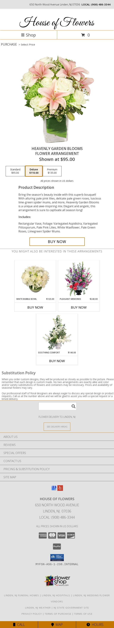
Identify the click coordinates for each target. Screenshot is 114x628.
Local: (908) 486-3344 (57, 517)
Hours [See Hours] (94, 624)
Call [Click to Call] (19, 624)
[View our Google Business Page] (54, 490)
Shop (28, 35)
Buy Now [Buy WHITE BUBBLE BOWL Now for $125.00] (35, 307)
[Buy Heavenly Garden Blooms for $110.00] (57, 241)
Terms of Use (83, 613)
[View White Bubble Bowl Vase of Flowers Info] (35, 279)
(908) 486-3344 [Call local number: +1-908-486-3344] (100, 4)
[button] (57, 557)
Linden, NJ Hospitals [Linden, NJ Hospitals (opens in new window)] (56, 595)
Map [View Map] (57, 624)
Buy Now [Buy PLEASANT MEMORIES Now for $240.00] (79, 307)
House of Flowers (56, 23)
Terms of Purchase (58, 613)
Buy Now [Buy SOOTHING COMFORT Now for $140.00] (57, 361)
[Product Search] (57, 406)
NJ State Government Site (71, 607)
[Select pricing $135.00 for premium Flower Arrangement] (52, 171)
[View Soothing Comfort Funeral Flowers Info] (57, 332)
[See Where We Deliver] (57, 426)
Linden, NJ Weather (38, 607)
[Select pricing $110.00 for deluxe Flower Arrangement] (34, 171)
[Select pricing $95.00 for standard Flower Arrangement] (15, 171)
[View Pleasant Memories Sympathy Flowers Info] (78, 279)
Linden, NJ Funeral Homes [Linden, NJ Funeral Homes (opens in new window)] (21, 595)
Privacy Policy (32, 613)
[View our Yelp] (60, 490)
